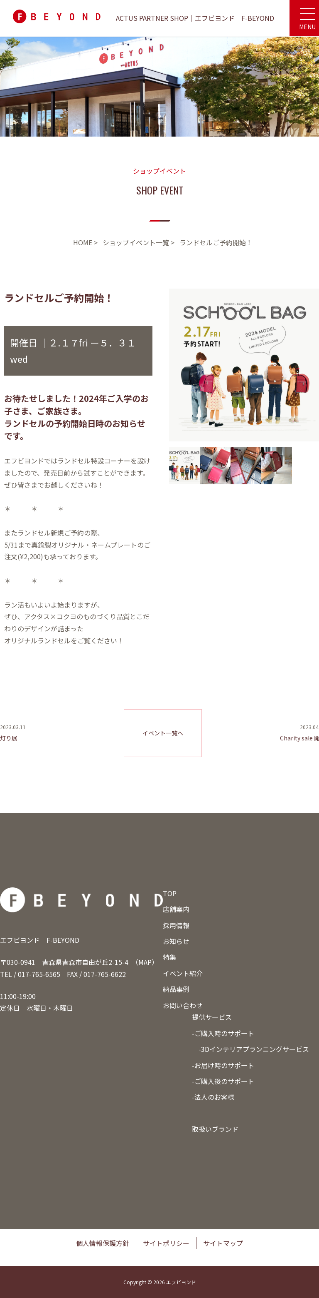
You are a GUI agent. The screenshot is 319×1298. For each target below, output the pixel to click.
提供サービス (212, 1017)
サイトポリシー (166, 1243)
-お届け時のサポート (223, 1065)
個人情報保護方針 (102, 1243)
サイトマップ (223, 1243)
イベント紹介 (183, 973)
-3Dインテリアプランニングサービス (254, 1049)
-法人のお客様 (213, 1097)
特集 (169, 957)
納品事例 (176, 989)
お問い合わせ (183, 1005)
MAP (145, 962)
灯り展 (8, 738)
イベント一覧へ (162, 733)
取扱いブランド (215, 1129)
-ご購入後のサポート (223, 1081)
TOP (170, 893)
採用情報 (176, 925)
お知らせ (176, 941)
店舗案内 (176, 909)
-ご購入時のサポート (223, 1033)
